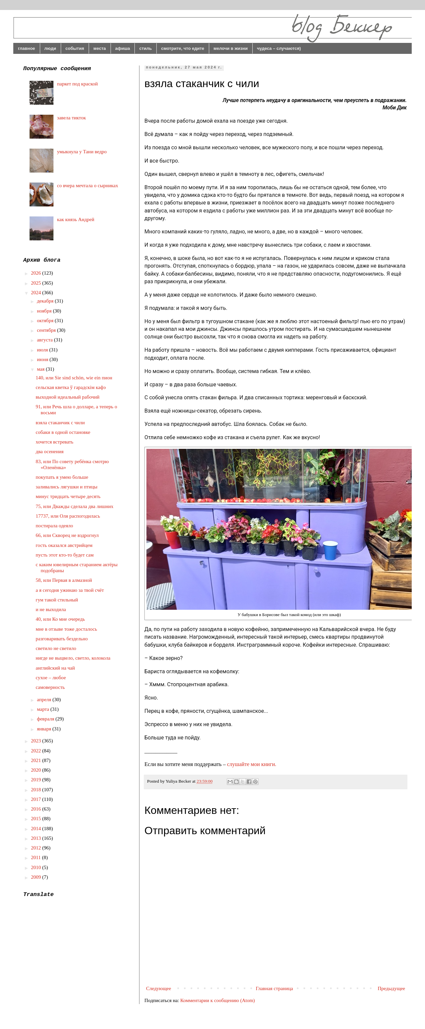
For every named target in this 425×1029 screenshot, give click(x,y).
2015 (36, 818)
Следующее (158, 988)
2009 (36, 877)
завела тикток (71, 117)
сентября (47, 330)
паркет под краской (77, 83)
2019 (36, 779)
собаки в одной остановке (63, 432)
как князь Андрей (75, 219)
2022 (36, 750)
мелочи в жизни (230, 48)
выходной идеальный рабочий (68, 397)
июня (43, 359)
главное (26, 48)
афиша (122, 48)
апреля (44, 699)
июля (43, 349)
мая (41, 369)
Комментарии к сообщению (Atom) (217, 1000)
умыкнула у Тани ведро (82, 151)
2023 (36, 740)
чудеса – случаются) (279, 48)
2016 (36, 809)
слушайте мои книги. (251, 764)
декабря (46, 301)
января (44, 728)
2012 (36, 847)
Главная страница (274, 988)
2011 (36, 857)
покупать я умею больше (62, 477)
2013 (36, 838)
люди (50, 48)
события (74, 48)
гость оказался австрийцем (64, 545)
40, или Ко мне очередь (60, 619)
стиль (145, 48)
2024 (36, 292)
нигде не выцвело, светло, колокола (73, 658)
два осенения (50, 451)
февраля (46, 718)
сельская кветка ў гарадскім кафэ (71, 387)
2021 (36, 760)
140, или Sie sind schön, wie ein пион (74, 377)
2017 (36, 799)
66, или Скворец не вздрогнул (67, 535)
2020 (36, 770)
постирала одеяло (54, 525)
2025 (36, 283)
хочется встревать (54, 442)
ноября (45, 311)
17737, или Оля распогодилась (68, 516)
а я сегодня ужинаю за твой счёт (70, 590)
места (99, 48)
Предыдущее (391, 988)
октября (46, 320)
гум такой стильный (57, 599)
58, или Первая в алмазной (64, 580)
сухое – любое (51, 677)
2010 (36, 867)
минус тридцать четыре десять (68, 496)
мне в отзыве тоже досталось (66, 629)
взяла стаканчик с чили (60, 422)
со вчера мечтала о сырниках (87, 185)
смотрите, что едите (182, 48)
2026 (36, 273)
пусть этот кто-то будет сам (65, 555)
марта (43, 709)
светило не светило (56, 648)
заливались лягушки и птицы (67, 486)
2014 (36, 828)
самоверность (50, 687)
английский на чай (55, 668)
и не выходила (51, 609)
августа (45, 339)
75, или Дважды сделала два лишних (75, 506)
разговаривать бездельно (62, 638)
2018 (36, 789)
